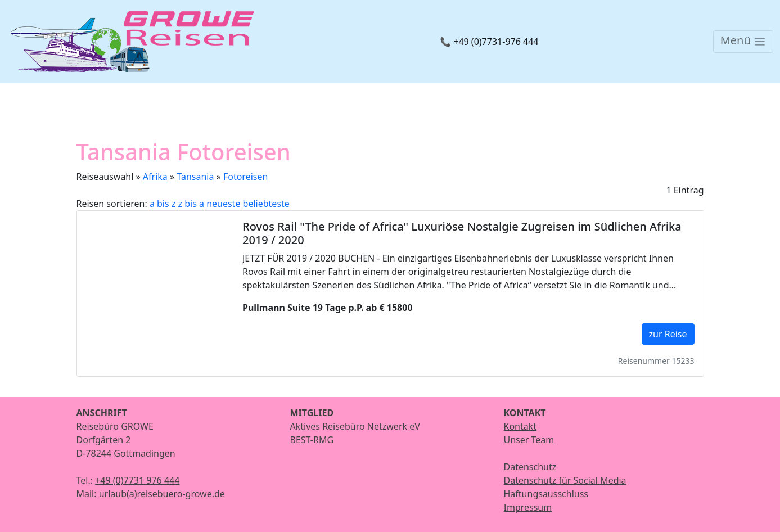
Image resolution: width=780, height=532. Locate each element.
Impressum (528, 507)
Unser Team (529, 440)
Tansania (195, 176)
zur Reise (668, 334)
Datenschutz (530, 467)
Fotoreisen (245, 176)
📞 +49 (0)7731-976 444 (489, 41)
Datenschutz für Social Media (565, 480)
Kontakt (520, 426)
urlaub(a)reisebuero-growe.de (162, 494)
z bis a (191, 203)
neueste (223, 203)
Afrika (155, 176)
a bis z (162, 203)
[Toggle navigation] (743, 41)
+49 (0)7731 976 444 (137, 480)
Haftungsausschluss (546, 494)
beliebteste (266, 203)
